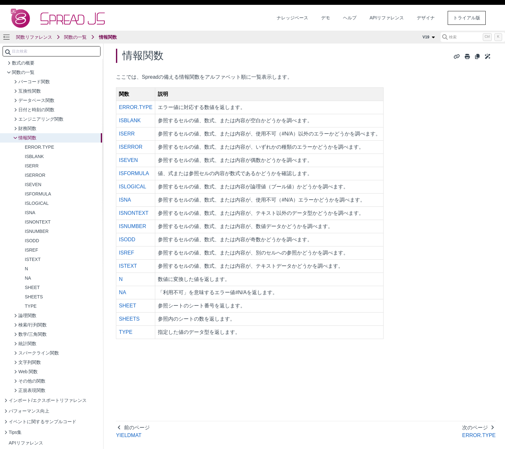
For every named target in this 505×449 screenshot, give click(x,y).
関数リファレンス (34, 37)
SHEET (127, 305)
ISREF (126, 252)
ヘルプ (350, 17)
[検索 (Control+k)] (473, 37)
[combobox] (51, 51)
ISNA (125, 200)
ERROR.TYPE (135, 107)
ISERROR (130, 147)
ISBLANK (130, 120)
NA (122, 292)
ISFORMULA (134, 173)
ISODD (127, 239)
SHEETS (129, 319)
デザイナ (426, 17)
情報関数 (108, 37)
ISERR (127, 133)
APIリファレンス (386, 17)
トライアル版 (466, 17)
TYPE (125, 332)
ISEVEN (128, 160)
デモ (325, 17)
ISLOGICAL (132, 186)
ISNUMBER (132, 226)
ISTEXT (128, 266)
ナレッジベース (292, 17)
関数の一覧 (75, 37)
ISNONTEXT (133, 213)
